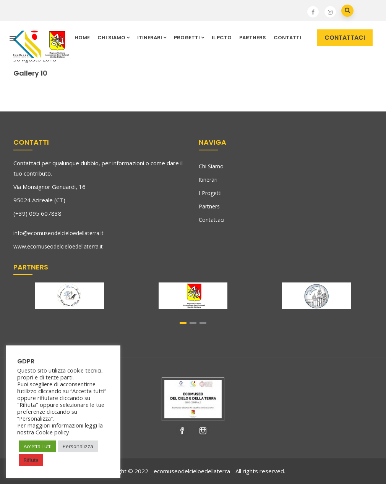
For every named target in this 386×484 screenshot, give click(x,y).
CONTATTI (287, 37)
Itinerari (208, 179)
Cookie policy (52, 432)
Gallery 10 (30, 73)
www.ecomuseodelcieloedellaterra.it (58, 246)
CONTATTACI (344, 37)
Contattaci (211, 219)
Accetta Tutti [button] (38, 446)
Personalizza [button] (78, 446)
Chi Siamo (211, 166)
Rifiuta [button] (31, 460)
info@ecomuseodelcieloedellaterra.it (58, 233)
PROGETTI (189, 37)
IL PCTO (222, 37)
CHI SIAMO (113, 37)
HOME (82, 37)
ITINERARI (151, 37)
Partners (252, 37)
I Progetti (210, 193)
